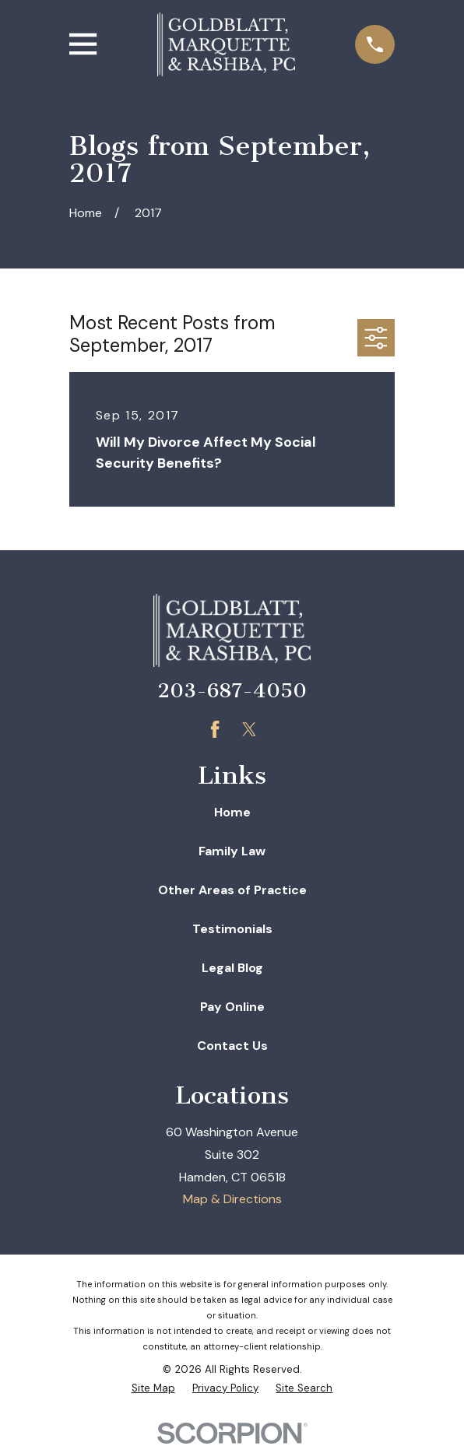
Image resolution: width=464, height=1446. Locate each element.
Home (232, 812)
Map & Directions (232, 1199)
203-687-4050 (232, 691)
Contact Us (232, 1045)
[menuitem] (153, 1388)
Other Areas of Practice (232, 890)
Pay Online (232, 1007)
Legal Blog (232, 968)
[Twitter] (249, 729)
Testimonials (232, 929)
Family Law (232, 851)
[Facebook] (214, 729)
